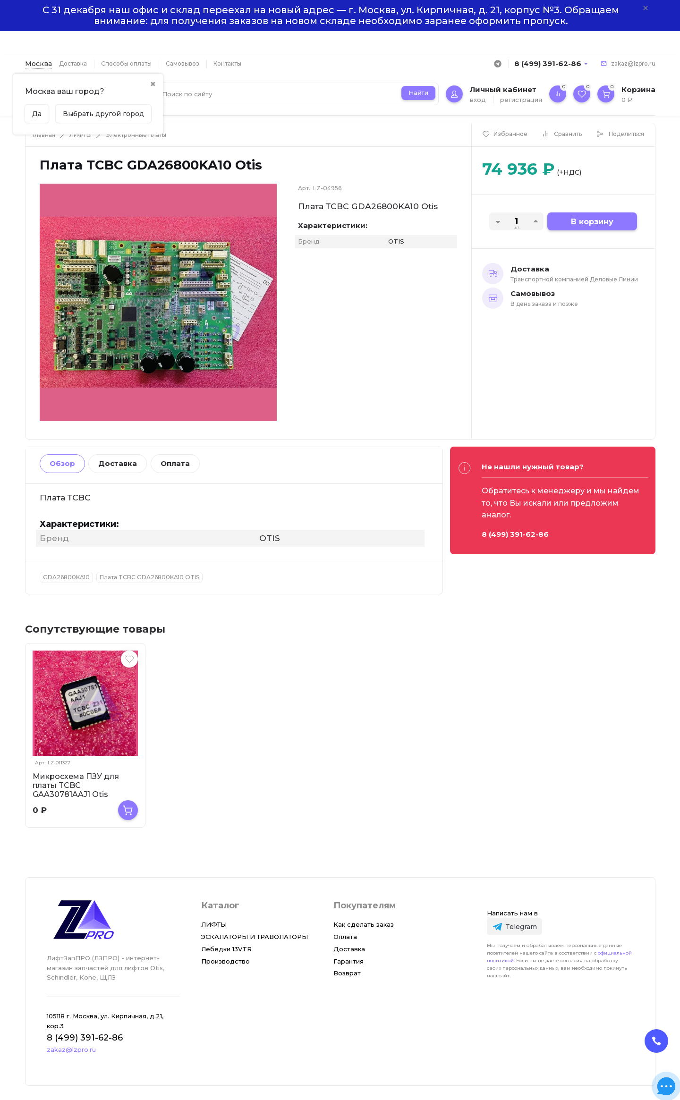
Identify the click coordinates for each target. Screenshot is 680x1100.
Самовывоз (182, 63)
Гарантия (348, 961)
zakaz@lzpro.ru (633, 63)
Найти (418, 92)
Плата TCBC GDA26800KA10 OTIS (149, 577)
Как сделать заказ (363, 924)
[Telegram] (514, 926)
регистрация (521, 99)
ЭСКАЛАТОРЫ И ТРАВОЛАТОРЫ (254, 936)
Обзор (62, 463)
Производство (225, 961)
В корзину (592, 221)
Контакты (227, 63)
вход (478, 99)
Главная (44, 134)
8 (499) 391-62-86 (547, 63)
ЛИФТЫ (80, 134)
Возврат (347, 973)
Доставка (73, 63)
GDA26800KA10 (66, 577)
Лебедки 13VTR (226, 949)
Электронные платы (136, 134)
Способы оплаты (126, 63)
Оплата (175, 463)
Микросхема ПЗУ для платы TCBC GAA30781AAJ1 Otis (76, 785)
